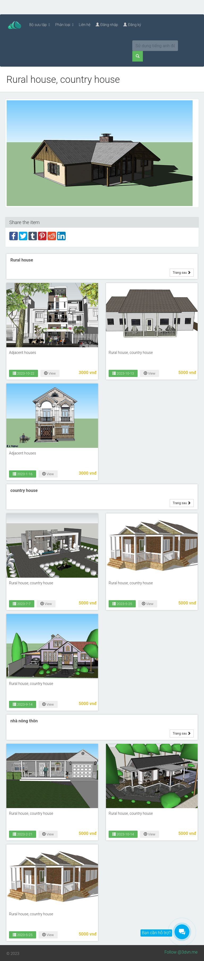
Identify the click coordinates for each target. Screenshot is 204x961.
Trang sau (182, 272)
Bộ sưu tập (39, 25)
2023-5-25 (122, 604)
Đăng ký (132, 24)
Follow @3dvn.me (181, 952)
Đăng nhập (107, 24)
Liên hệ (85, 25)
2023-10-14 (123, 834)
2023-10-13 (123, 373)
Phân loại (64, 25)
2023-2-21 (22, 834)
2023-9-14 (22, 704)
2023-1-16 (22, 474)
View (50, 373)
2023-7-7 (22, 604)
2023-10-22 (23, 373)
